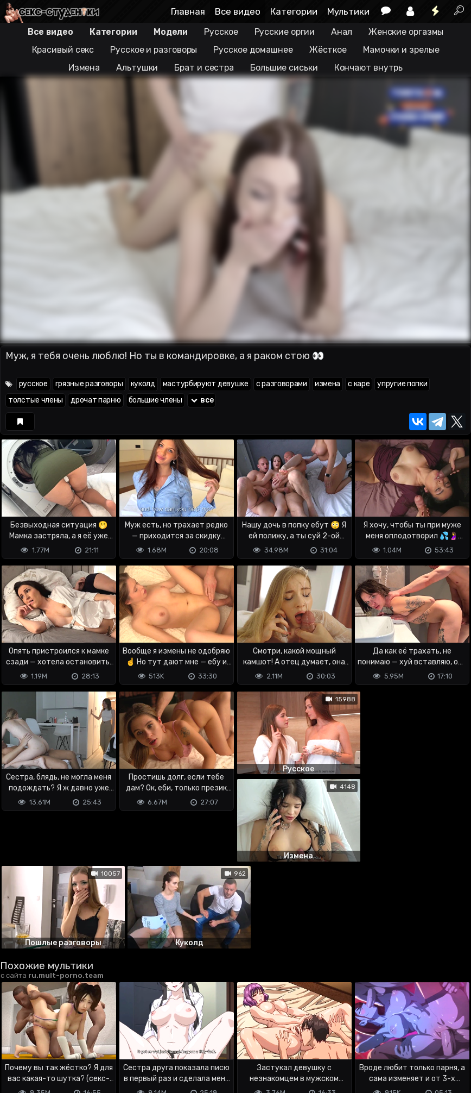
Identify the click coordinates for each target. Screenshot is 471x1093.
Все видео (237, 11)
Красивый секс (63, 50)
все (202, 400)
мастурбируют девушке (206, 383)
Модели (171, 32)
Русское (221, 32)
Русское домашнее (252, 50)
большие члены (155, 400)
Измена (84, 67)
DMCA (17, 1042)
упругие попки (402, 383)
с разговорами (281, 383)
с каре (359, 383)
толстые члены (35, 400)
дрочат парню (95, 400)
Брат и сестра (204, 67)
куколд (143, 383)
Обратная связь (113, 1042)
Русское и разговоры (153, 50)
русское (33, 383)
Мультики (348, 11)
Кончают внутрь (368, 67)
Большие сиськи (284, 67)
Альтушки (137, 67)
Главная (188, 11)
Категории (293, 11)
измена (327, 383)
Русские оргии (284, 32)
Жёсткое (328, 50)
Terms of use (56, 1042)
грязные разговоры (89, 383)
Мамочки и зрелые (401, 50)
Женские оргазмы (406, 32)
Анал (341, 32)
